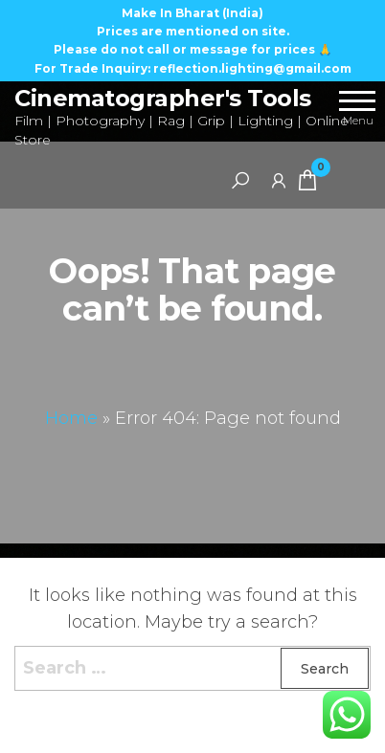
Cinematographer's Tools (162, 98)
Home (71, 418)
